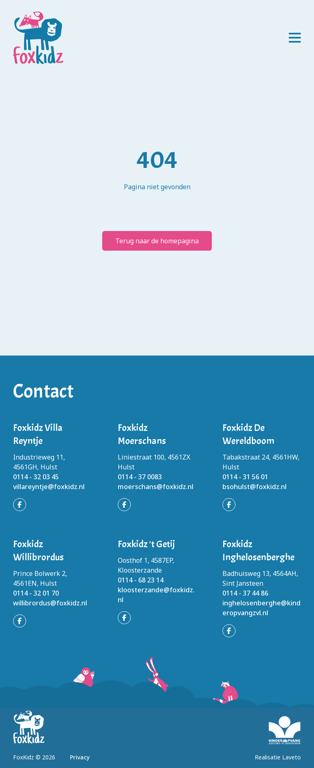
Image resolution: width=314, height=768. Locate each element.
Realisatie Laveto (278, 757)
